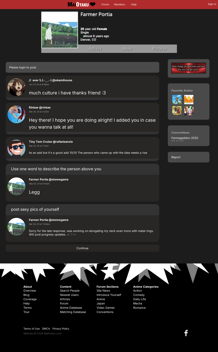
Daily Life (139, 299)
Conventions (105, 312)
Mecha (137, 303)
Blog (26, 295)
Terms (27, 307)
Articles (65, 299)
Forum (105, 4)
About (127, 48)
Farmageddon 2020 (184, 138)
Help (134, 4)
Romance (139, 307)
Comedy (139, 295)
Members (119, 4)
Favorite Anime (182, 90)
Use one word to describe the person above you (56, 168)
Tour (26, 312)
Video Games (106, 307)
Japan (101, 303)
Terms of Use (31, 328)
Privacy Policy (60, 328)
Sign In (212, 4)
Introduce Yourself (109, 295)
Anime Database (71, 307)
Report (175, 157)
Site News (103, 290)
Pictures (159, 48)
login (22, 67)
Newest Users (69, 295)
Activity (95, 48)
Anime (101, 299)
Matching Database (73, 312)
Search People (69, 290)
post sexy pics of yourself (35, 209)
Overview (29, 290)
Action (137, 290)
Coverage (30, 299)
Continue (82, 248)
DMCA (46, 328)
